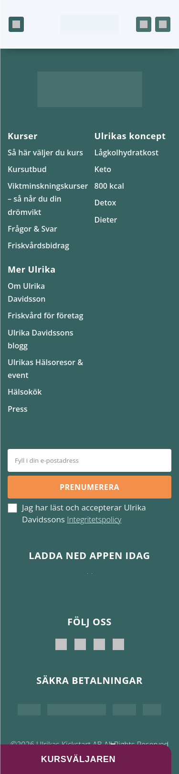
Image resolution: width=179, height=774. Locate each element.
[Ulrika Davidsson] (61, 644)
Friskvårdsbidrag (38, 245)
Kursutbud (27, 169)
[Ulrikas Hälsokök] (118, 644)
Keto (103, 169)
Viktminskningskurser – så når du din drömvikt (48, 199)
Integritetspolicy (94, 519)
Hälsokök (25, 392)
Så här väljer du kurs (45, 152)
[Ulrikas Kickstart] (99, 644)
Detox (105, 202)
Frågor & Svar (32, 229)
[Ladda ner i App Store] (87, 582)
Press (18, 409)
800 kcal (109, 186)
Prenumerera (89, 487)
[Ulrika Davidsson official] (80, 644)
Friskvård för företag (45, 315)
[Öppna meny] (16, 24)
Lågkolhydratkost (126, 152)
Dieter (106, 219)
